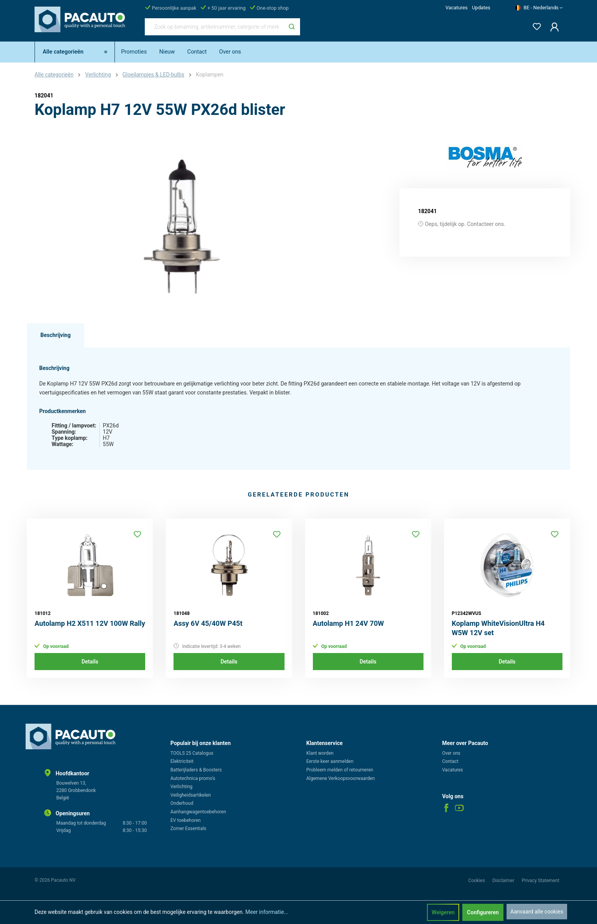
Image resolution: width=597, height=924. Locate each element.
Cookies (477, 880)
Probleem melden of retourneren (339, 770)
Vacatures (456, 7)
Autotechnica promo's (192, 778)
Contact (450, 761)
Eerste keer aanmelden (330, 761)
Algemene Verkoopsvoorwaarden (340, 778)
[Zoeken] (291, 26)
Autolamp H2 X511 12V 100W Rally (90, 623)
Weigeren (443, 912)
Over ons (451, 753)
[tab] (55, 335)
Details (90, 661)
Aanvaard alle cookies (536, 911)
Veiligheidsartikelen (190, 795)
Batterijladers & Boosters (196, 770)
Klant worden (319, 753)
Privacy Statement (540, 880)
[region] (182, 225)
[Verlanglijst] (534, 25)
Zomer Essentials (188, 828)
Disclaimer (503, 880)
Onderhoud (181, 803)
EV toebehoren (185, 820)
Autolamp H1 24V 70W (348, 623)
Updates (481, 7)
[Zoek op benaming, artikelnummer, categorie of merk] (214, 26)
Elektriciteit (181, 761)
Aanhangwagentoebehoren (198, 812)
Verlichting (181, 786)
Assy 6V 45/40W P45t (208, 623)
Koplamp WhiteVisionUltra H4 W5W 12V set (498, 628)
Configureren (483, 912)
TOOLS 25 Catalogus (191, 753)
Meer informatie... (266, 912)
